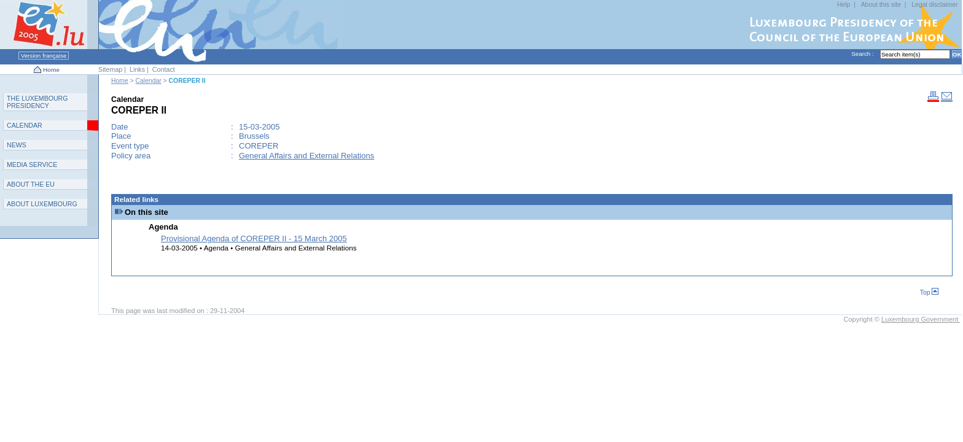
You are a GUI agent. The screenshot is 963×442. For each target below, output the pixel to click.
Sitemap (110, 69)
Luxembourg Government (920, 319)
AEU (31, 184)
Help (843, 4)
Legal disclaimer (934, 4)
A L (42, 203)
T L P (37, 102)
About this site (881, 4)
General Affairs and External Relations (306, 155)
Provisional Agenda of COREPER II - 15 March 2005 (254, 238)
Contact (163, 69)
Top (929, 292)
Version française (43, 55)
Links (137, 69)
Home (51, 69)
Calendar (149, 80)
